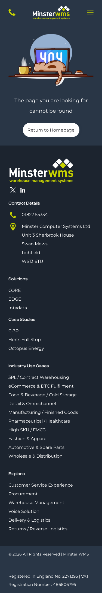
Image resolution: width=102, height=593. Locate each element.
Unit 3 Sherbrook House (48, 235)
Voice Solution (23, 511)
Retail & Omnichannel (32, 403)
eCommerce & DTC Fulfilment (41, 386)
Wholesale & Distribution (35, 456)
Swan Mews (35, 243)
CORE (14, 290)
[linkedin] (22, 191)
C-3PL (14, 330)
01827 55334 (35, 214)
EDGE (14, 299)
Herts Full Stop (24, 339)
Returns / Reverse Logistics (37, 528)
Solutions (18, 279)
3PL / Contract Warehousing (38, 377)
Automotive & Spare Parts (36, 447)
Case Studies (21, 319)
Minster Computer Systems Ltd (56, 226)
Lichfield (31, 252)
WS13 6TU (32, 261)
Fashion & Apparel (28, 438)
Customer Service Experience (40, 485)
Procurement (23, 493)
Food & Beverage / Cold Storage (42, 394)
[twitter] (12, 191)
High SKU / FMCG (27, 429)
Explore (16, 473)
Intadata (17, 307)
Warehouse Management (36, 502)
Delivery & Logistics (29, 520)
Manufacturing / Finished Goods (43, 412)
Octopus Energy (26, 348)
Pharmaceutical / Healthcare (39, 421)
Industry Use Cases (28, 366)
